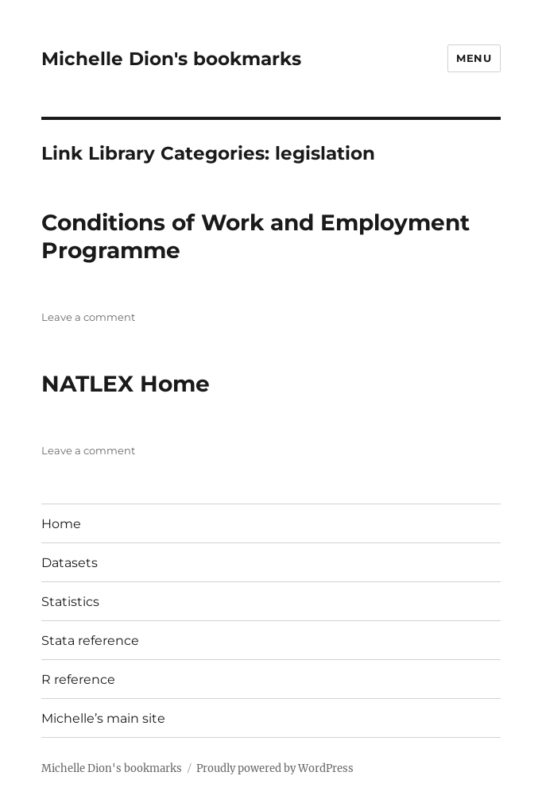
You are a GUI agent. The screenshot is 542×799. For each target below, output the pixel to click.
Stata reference (90, 640)
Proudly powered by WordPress (275, 768)
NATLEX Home (125, 383)
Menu (473, 58)
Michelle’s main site (103, 718)
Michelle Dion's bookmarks (171, 59)
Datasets (69, 562)
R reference (78, 679)
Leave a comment (88, 317)
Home (61, 523)
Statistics (70, 601)
